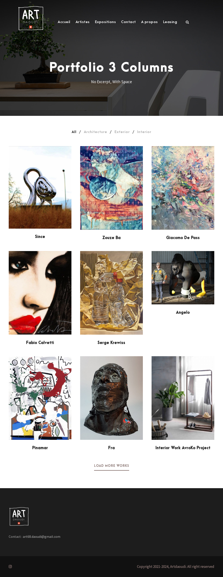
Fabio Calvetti (40, 343)
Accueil (64, 22)
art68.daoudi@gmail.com (41, 536)
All (74, 132)
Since (40, 237)
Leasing (170, 22)
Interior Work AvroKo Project (182, 448)
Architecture (95, 132)
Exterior (122, 132)
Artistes (83, 22)
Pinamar (40, 448)
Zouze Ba (111, 238)
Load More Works (111, 466)
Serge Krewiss (111, 343)
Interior (144, 132)
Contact (128, 22)
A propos (149, 22)
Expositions (105, 22)
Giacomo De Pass (183, 238)
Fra (111, 448)
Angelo (183, 312)
